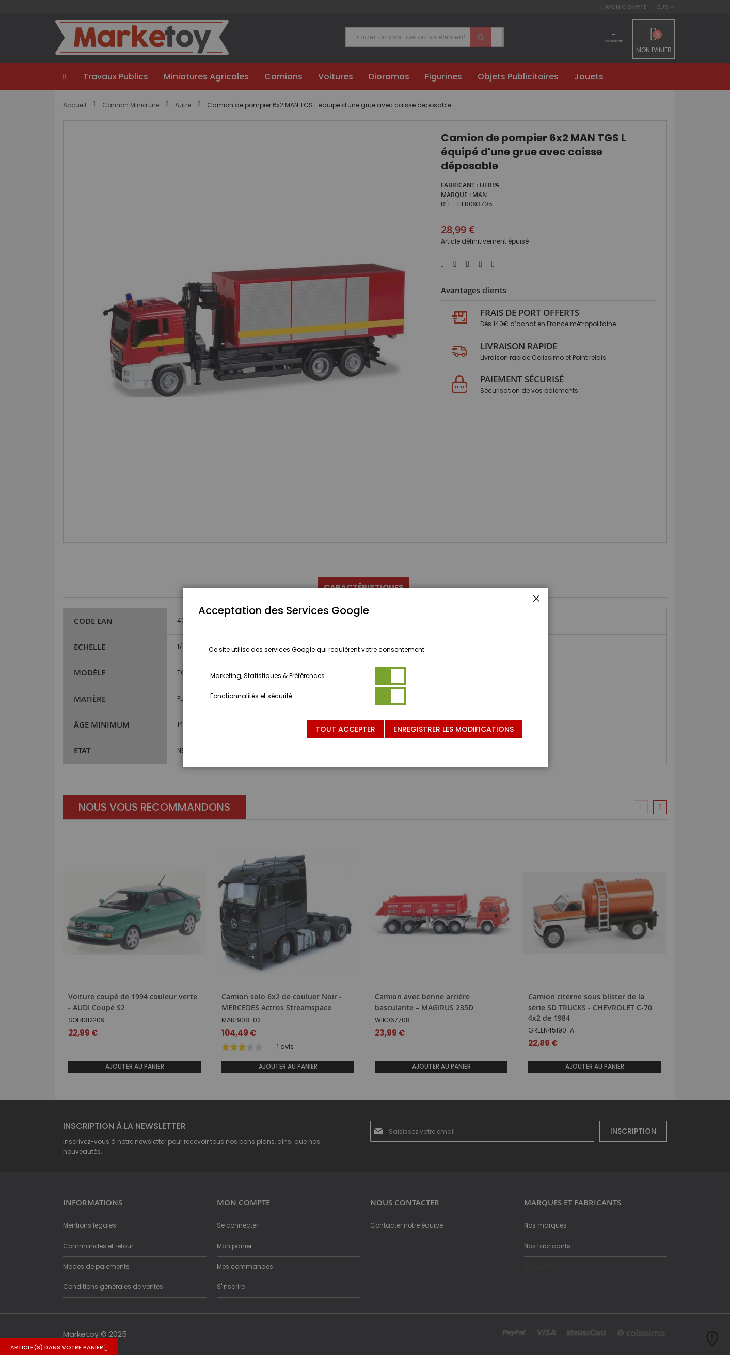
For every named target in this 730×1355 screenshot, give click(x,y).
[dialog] (365, 677)
